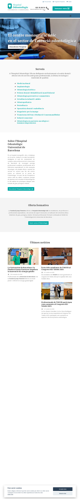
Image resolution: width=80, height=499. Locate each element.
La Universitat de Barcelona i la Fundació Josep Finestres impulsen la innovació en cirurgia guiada (23, 269)
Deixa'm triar (62, 493)
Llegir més (10, 494)
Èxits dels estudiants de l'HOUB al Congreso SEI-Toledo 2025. (56, 269)
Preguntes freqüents (59, 1)
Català (69, 1)
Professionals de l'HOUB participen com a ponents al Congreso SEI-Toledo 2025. (56, 304)
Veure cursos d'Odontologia (38, 223)
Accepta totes (62, 489)
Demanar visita (62, 8)
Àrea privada (47, 1)
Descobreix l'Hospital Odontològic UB (21, 189)
